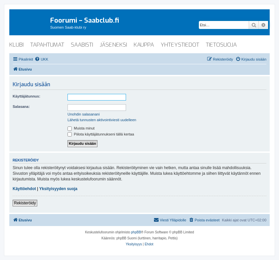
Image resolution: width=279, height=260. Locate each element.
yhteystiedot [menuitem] (180, 45)
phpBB (136, 232)
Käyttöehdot (24, 188)
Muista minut (81, 128)
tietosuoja (221, 45)
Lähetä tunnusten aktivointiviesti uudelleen (102, 120)
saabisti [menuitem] (82, 45)
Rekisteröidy (25, 203)
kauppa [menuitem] (144, 45)
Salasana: (21, 107)
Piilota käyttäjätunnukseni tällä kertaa (101, 134)
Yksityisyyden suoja (58, 188)
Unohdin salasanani (84, 114)
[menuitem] (41, 59)
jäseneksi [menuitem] (113, 45)
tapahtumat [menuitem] (47, 45)
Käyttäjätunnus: (26, 96)
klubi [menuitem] (16, 45)
